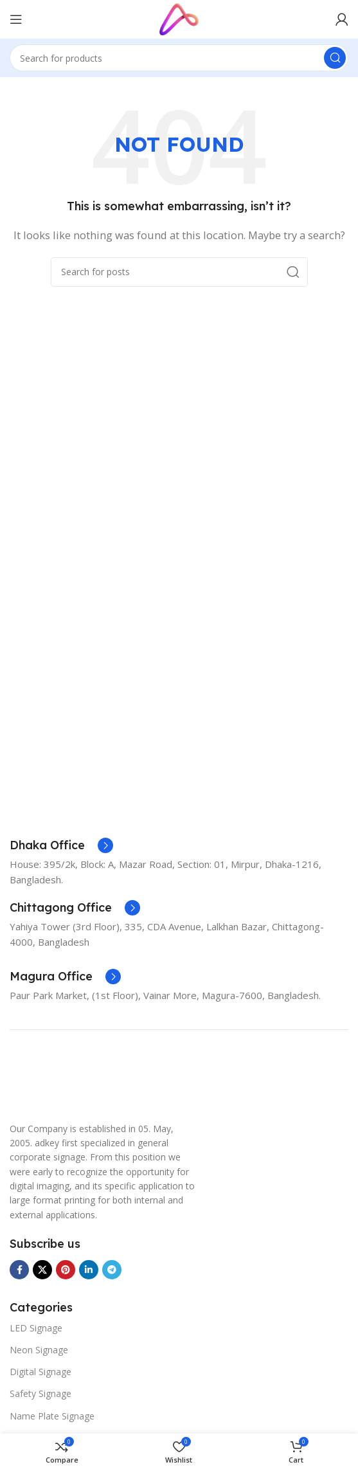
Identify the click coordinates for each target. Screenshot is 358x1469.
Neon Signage (39, 1350)
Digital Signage (40, 1371)
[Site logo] (178, 18)
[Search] (179, 57)
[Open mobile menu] (16, 19)
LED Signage (36, 1328)
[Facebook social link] (19, 1269)
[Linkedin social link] (88, 1269)
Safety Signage (40, 1393)
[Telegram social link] (111, 1269)
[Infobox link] (61, 845)
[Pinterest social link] (65, 1269)
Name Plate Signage (52, 1416)
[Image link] (42, 1080)
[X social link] (42, 1269)
